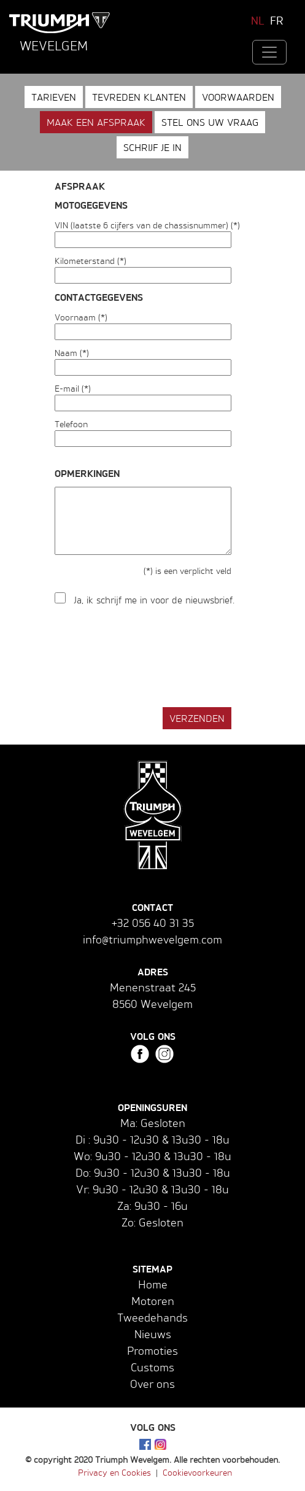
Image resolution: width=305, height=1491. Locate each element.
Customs (152, 1367)
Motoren (152, 1300)
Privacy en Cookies (114, 1472)
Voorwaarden (238, 97)
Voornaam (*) (81, 317)
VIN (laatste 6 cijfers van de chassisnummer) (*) (147, 225)
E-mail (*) (73, 388)
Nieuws (152, 1334)
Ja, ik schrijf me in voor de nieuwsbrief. (154, 600)
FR (277, 20)
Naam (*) (72, 352)
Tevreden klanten (139, 97)
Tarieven (53, 97)
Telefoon (71, 424)
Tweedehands (152, 1317)
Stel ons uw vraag (209, 122)
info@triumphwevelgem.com (152, 939)
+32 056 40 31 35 (153, 922)
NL (257, 20)
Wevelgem (54, 45)
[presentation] (148, 657)
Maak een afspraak (96, 122)
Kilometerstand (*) (90, 260)
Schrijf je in (152, 147)
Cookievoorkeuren (197, 1472)
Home (153, 1284)
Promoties (152, 1350)
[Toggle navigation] (269, 52)
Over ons (152, 1383)
